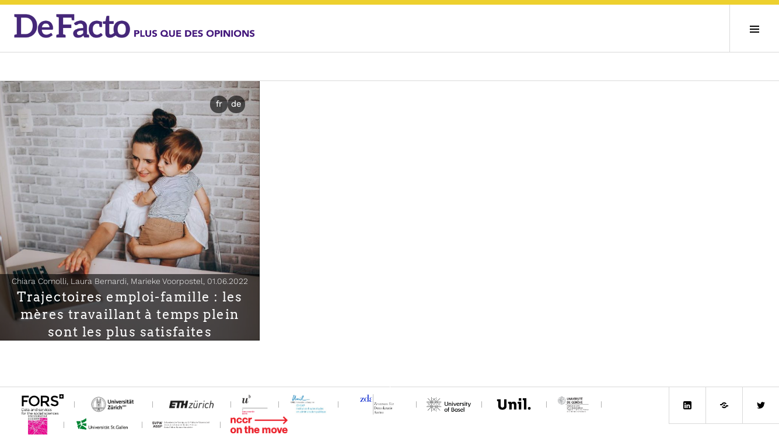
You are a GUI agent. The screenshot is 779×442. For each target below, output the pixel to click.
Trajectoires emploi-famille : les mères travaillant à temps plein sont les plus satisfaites (129, 314)
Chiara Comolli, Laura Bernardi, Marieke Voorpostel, (130, 281)
